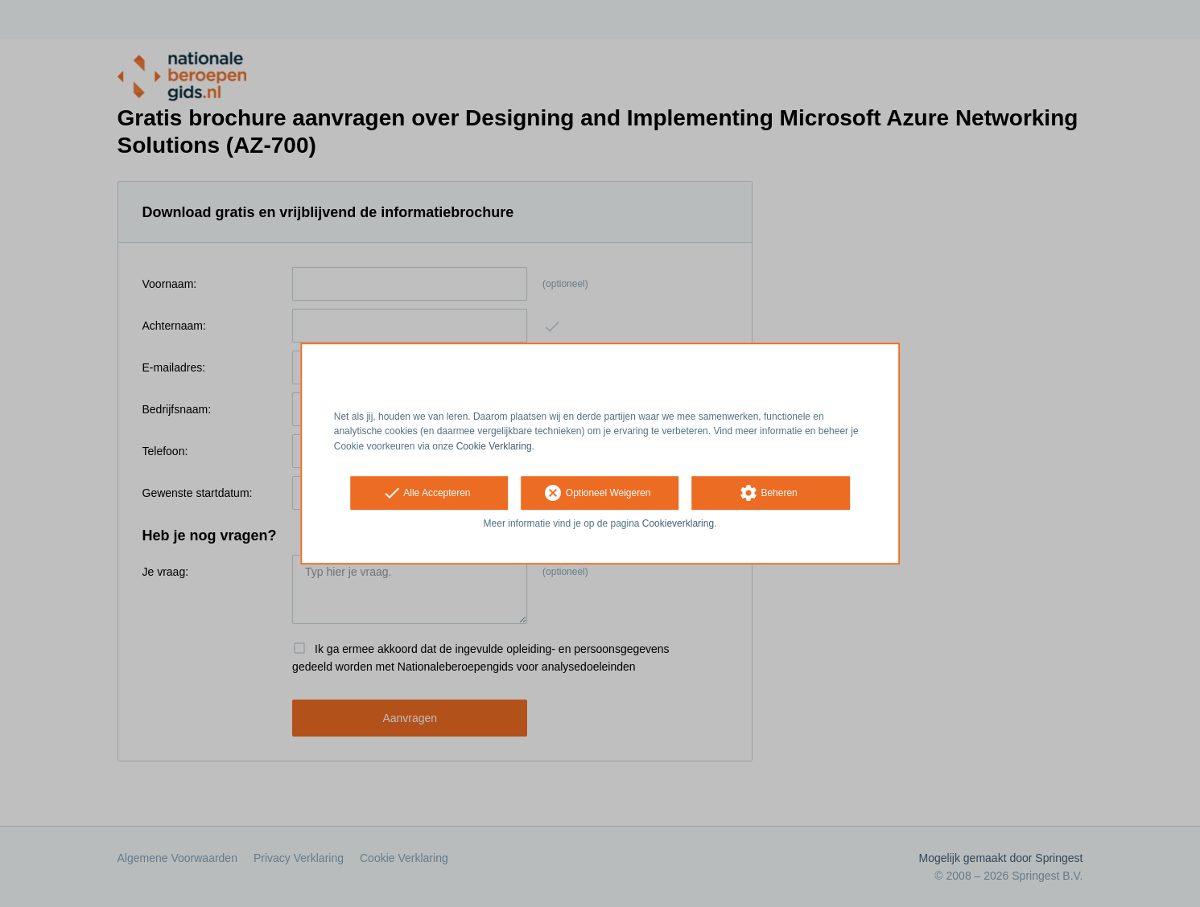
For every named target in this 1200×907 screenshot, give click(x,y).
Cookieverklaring (678, 523)
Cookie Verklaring (494, 446)
